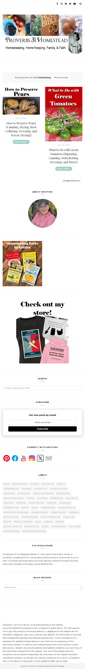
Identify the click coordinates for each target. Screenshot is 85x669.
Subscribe (42, 428)
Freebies (21, 502)
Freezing (52, 502)
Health (25, 507)
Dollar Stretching (14, 498)
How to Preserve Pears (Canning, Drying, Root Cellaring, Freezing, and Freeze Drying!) (21, 129)
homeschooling (40, 512)
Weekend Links (12, 531)
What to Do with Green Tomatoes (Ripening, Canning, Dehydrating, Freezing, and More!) (64, 156)
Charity (61, 483)
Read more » (21, 142)
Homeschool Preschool (16, 512)
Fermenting (56, 498)
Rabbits (48, 521)
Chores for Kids (58, 488)
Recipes (60, 521)
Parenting (68, 516)
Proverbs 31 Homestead (36, 666)
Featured (42, 498)
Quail (38, 521)
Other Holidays (30, 516)
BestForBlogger (59, 666)
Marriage (74, 512)
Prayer (7, 521)
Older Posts (71, 181)
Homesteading (58, 512)
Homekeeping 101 (66, 507)
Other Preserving (50, 516)
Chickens (26, 488)
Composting (24, 493)
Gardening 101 (11, 507)
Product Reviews (23, 521)
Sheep (45, 526)
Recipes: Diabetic (13, 526)
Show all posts (60, 77)
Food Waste (71, 498)
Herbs (35, 507)
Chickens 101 (40, 488)
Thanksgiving (58, 526)
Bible (6, 483)
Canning (34, 483)
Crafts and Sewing (43, 493)
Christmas (9, 493)
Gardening (65, 502)
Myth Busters (11, 516)
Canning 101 (48, 483)
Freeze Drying (36, 502)
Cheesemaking (11, 488)
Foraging (9, 502)
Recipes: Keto (32, 526)
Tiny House (74, 526)
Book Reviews (19, 483)
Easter (30, 498)
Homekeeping (48, 507)
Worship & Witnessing (34, 531)
